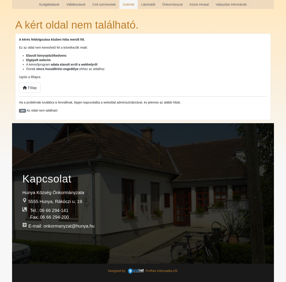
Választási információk (231, 4)
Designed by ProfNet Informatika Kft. (143, 271)
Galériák (128, 4)
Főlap (30, 88)
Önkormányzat (172, 4)
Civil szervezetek (104, 4)
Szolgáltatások (49, 4)
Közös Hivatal (199, 4)
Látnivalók (148, 4)
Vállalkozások (76, 4)
